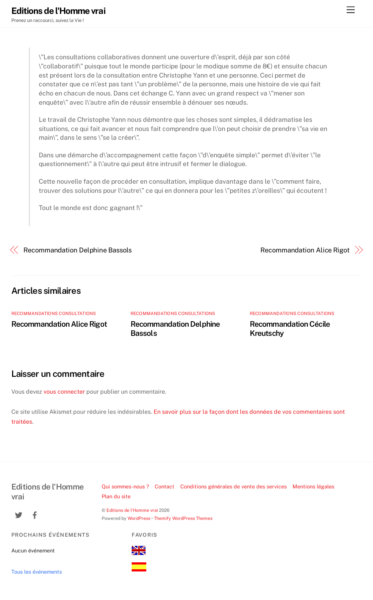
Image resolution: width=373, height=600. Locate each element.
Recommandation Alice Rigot (305, 250)
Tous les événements (36, 572)
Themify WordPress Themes (183, 518)
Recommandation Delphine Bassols (77, 250)
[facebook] (34, 514)
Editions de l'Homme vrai (132, 510)
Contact (164, 486)
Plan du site (116, 496)
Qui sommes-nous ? (125, 486)
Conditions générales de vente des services (233, 486)
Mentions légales (313, 486)
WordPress (139, 518)
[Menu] (350, 10)
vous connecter (64, 391)
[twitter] (18, 514)
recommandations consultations (53, 313)
